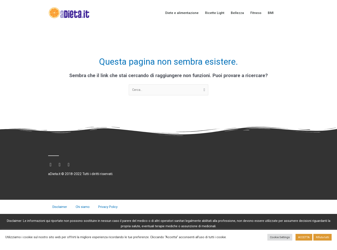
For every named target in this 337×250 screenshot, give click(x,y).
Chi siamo (83, 207)
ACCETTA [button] (304, 237)
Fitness (255, 13)
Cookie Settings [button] (280, 237)
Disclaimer (59, 207)
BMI (271, 13)
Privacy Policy (108, 207)
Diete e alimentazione (182, 13)
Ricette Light (214, 13)
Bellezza (237, 13)
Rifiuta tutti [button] (322, 237)
